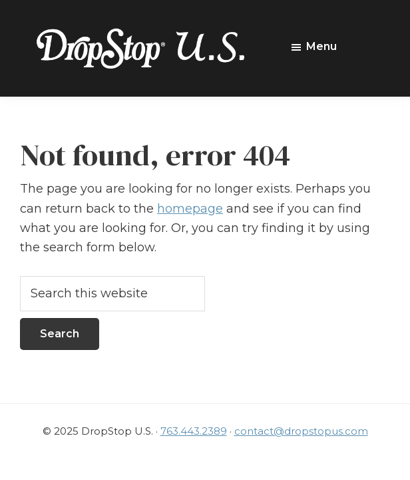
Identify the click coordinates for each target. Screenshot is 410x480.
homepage (190, 208)
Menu (321, 46)
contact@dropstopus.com (301, 431)
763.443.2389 (193, 431)
